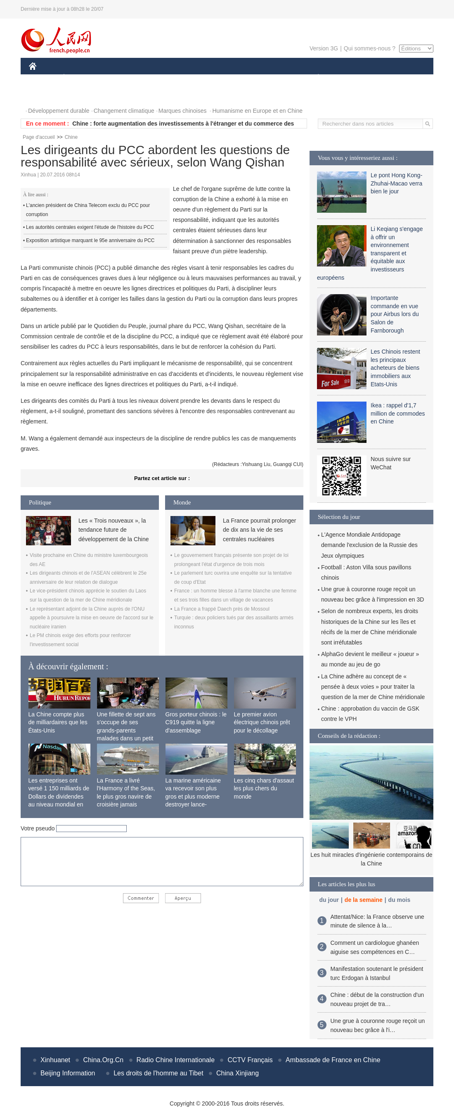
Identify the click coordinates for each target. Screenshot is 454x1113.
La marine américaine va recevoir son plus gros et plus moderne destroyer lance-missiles (193, 796)
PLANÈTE (314, 77)
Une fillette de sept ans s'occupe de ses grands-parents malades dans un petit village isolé (126, 730)
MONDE (116, 77)
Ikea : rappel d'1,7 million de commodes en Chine (398, 413)
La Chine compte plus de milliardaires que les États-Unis (57, 722)
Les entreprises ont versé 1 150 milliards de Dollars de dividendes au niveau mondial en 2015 (59, 796)
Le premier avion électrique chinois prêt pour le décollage (262, 722)
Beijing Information (67, 1073)
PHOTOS (46, 94)
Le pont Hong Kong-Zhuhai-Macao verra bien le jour (396, 183)
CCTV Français (249, 1059)
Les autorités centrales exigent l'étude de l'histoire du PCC (90, 227)
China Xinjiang (237, 1073)
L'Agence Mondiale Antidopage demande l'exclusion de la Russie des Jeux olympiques (369, 545)
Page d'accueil (39, 137)
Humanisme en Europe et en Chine (257, 110)
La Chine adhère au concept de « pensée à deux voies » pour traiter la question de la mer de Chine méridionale (373, 686)
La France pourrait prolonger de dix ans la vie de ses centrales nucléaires (259, 529)
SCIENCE (187, 77)
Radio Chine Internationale (176, 1059)
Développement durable (59, 110)
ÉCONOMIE (78, 77)
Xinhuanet (55, 1059)
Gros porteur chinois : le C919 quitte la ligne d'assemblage (196, 722)
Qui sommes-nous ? (369, 48)
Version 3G (324, 48)
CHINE (43, 77)
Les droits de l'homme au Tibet (158, 1073)
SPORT (347, 77)
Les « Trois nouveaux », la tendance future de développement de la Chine (113, 529)
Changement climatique (124, 110)
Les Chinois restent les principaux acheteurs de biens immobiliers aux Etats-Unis (395, 367)
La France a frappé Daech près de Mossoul (222, 609)
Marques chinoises (182, 110)
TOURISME (382, 77)
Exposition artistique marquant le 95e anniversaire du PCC (90, 240)
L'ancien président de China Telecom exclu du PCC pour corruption (88, 209)
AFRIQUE (151, 77)
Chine (71, 137)
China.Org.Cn (103, 1059)
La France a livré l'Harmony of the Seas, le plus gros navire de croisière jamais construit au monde (126, 796)
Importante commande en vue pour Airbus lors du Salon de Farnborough (395, 314)
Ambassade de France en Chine (333, 1059)
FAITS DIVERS (269, 77)
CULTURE (224, 77)
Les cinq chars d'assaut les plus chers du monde (264, 788)
